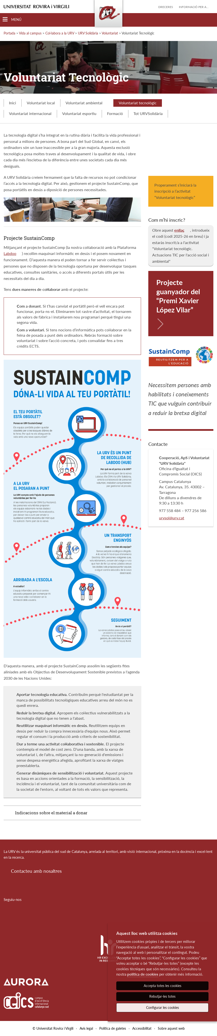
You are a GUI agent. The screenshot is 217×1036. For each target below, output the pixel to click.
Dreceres (165, 7)
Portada (9, 33)
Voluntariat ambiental (87, 102)
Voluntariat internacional (30, 113)
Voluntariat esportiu (79, 113)
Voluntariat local (41, 102)
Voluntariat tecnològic (138, 102)
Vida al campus (30, 33)
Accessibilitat (141, 1028)
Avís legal (86, 1028)
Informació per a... (194, 7)
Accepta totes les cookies (162, 986)
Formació (115, 113)
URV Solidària (88, 33)
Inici (12, 102)
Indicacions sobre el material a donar (51, 813)
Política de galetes (112, 1028)
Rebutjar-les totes (162, 996)
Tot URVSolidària (148, 113)
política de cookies (142, 974)
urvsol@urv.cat (171, 517)
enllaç (179, 230)
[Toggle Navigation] (12, 20)
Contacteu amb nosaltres (36, 871)
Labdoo (10, 253)
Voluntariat (110, 33)
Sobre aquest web (171, 1028)
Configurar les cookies (162, 1007)
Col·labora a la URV (59, 33)
